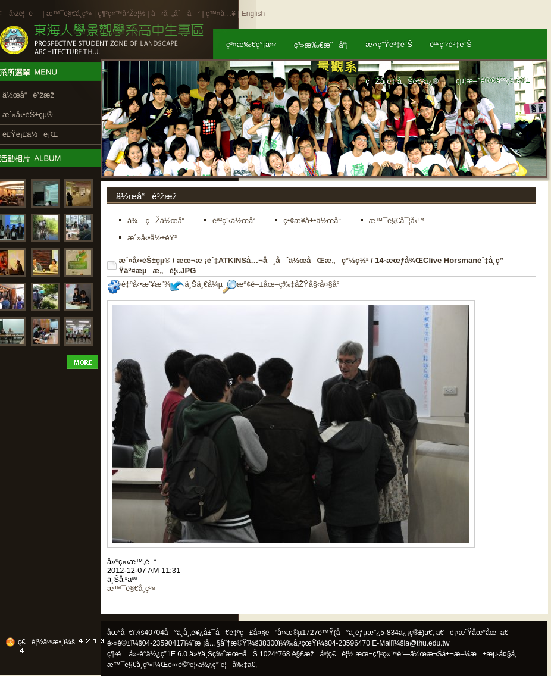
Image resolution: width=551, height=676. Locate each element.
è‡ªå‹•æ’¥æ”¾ (138, 284)
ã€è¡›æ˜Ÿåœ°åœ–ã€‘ (473, 632)
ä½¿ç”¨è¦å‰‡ (223, 665)
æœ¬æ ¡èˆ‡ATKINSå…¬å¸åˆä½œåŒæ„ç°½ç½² (272, 260)
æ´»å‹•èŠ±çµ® (145, 260)
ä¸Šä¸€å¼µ (196, 284)
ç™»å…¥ (221, 14)
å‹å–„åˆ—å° (175, 14)
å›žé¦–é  (24, 14)
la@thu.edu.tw (427, 643)
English (253, 14)
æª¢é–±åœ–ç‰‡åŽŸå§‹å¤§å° (284, 284)
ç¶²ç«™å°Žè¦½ (121, 14)
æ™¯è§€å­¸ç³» (70, 14)
